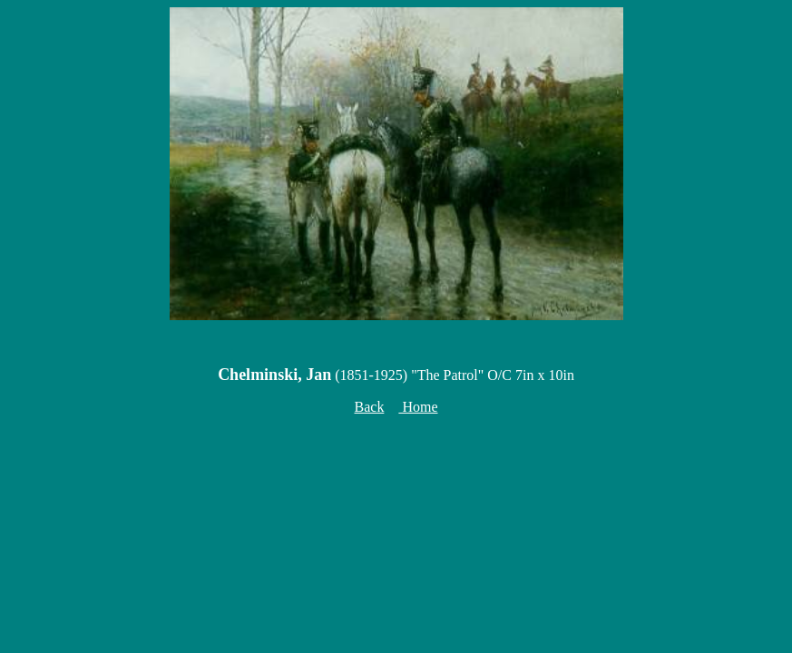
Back (370, 406)
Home (417, 406)
